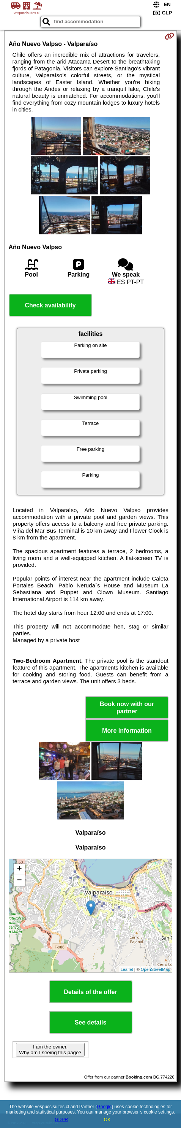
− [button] (19, 880)
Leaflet (127, 969)
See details (91, 1022)
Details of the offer (90, 992)
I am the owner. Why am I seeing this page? (50, 1049)
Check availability (50, 305)
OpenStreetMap (155, 969)
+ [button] (19, 869)
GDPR (61, 1119)
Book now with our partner (127, 707)
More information (127, 730)
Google (104, 1106)
